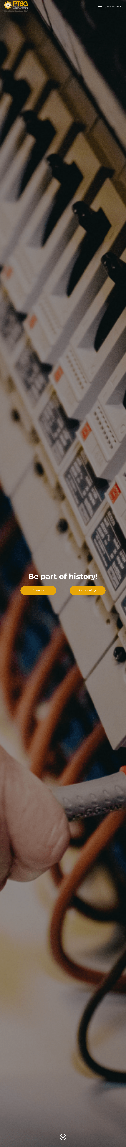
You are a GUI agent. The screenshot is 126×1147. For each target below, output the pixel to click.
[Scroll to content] (63, 1137)
